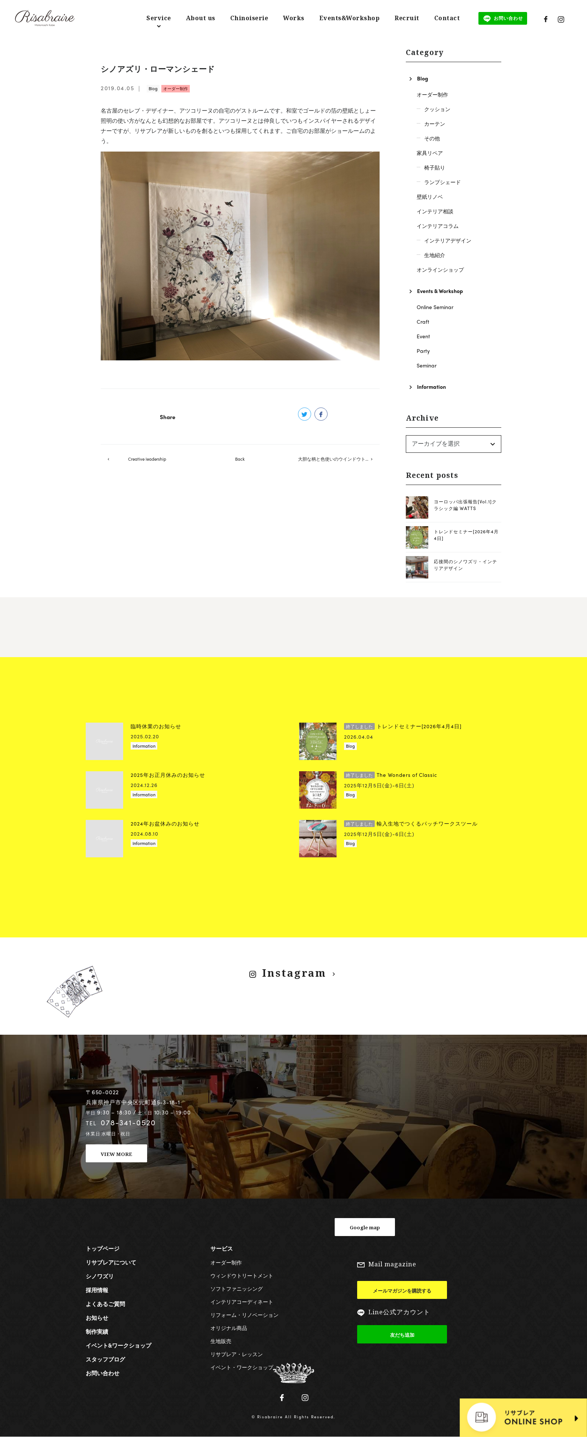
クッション (437, 109)
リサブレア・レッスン (236, 1354)
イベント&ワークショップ (118, 1345)
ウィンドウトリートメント (241, 1275)
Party (423, 350)
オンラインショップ (440, 269)
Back (240, 460)
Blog (153, 88)
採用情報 (97, 1290)
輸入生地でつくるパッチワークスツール (411, 823)
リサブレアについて (111, 1262)
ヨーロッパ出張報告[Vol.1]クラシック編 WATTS (465, 505)
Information (431, 386)
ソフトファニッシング (236, 1288)
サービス (221, 1248)
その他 (432, 138)
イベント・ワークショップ (241, 1367)
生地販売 (220, 1341)
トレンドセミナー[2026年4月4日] (403, 726)
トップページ (102, 1248)
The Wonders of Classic (390, 774)
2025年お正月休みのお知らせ (168, 774)
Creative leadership (147, 460)
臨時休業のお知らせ (156, 726)
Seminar (427, 365)
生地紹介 (434, 255)
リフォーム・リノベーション (244, 1314)
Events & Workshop (440, 291)
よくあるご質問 (105, 1304)
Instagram (294, 973)
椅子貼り (434, 167)
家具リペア (430, 152)
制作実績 (97, 1331)
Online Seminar (435, 307)
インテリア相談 (435, 211)
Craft (423, 321)
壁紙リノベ (430, 196)
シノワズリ (100, 1276)
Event (423, 336)
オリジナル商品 (228, 1327)
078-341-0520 (128, 1122)
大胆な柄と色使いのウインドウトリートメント (339, 460)
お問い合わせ (102, 1373)
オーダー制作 (175, 88)
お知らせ (97, 1318)
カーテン (434, 123)
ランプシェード (442, 182)
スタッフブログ (105, 1359)
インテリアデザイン (447, 240)
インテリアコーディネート (241, 1301)
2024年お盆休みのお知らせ (165, 823)
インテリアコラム (438, 225)
